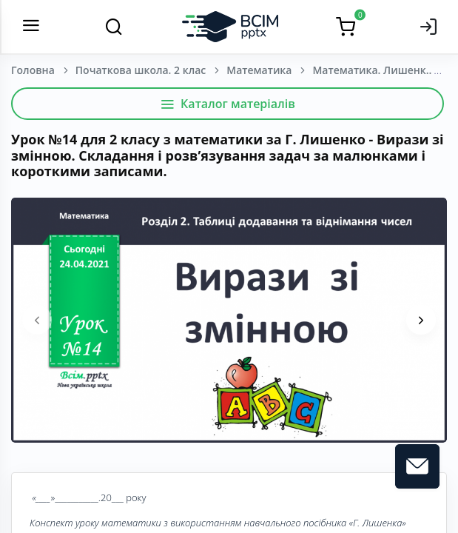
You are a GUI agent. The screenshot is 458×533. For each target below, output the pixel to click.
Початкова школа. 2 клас (140, 70)
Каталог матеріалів (227, 103)
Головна (33, 70)
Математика (259, 70)
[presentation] (37, 320)
